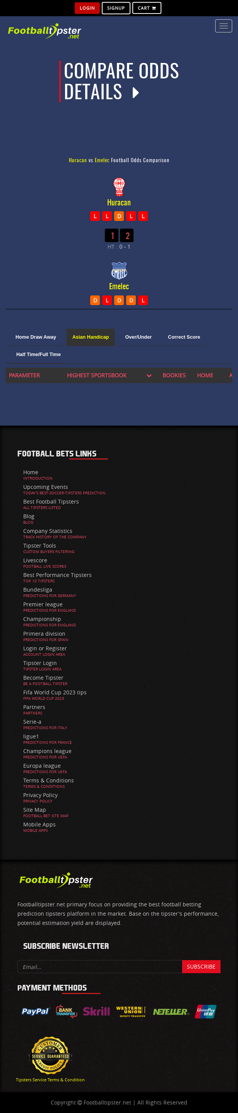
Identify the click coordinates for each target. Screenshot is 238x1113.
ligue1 (31, 736)
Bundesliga (37, 589)
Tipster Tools (39, 545)
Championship (42, 619)
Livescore (35, 560)
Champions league (47, 751)
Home (30, 472)
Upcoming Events (45, 486)
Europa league (42, 765)
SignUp (116, 8)
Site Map (34, 809)
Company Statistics (47, 530)
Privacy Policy (40, 795)
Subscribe (201, 966)
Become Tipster (43, 677)
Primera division (44, 633)
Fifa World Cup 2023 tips (55, 692)
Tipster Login (40, 663)
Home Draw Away (35, 337)
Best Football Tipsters (51, 501)
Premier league (43, 604)
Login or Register (45, 648)
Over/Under (138, 337)
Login (87, 8)
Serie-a (32, 721)
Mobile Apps (39, 824)
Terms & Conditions (48, 780)
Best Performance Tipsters (57, 575)
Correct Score (184, 337)
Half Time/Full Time (38, 354)
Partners (34, 707)
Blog (28, 516)
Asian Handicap (90, 337)
